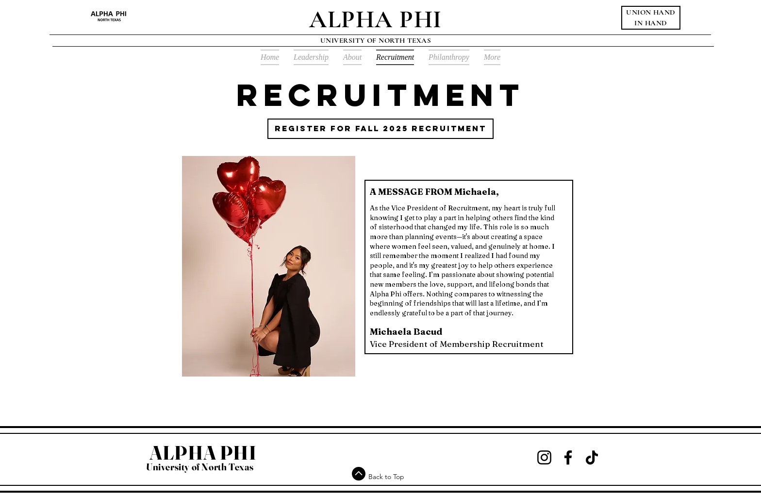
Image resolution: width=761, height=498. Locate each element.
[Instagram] (544, 457)
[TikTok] (591, 457)
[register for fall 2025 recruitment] (380, 129)
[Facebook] (568, 457)
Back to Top (386, 476)
